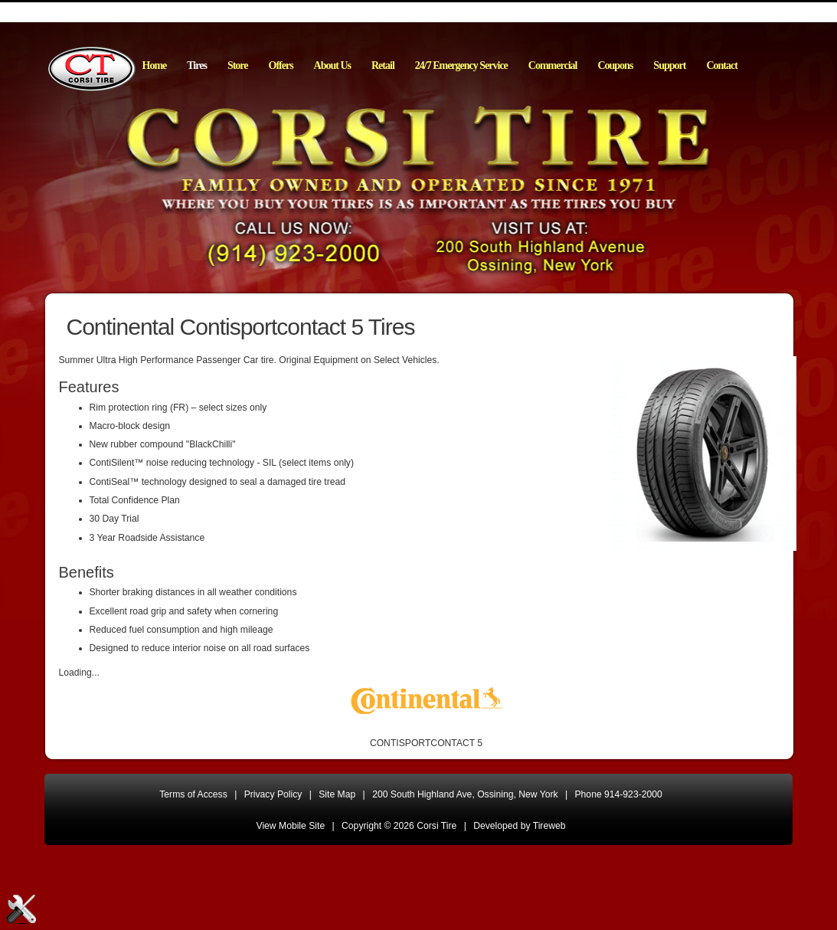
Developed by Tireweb (519, 825)
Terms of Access (193, 794)
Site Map (337, 794)
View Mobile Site (291, 825)
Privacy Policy (273, 794)
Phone (618, 794)
